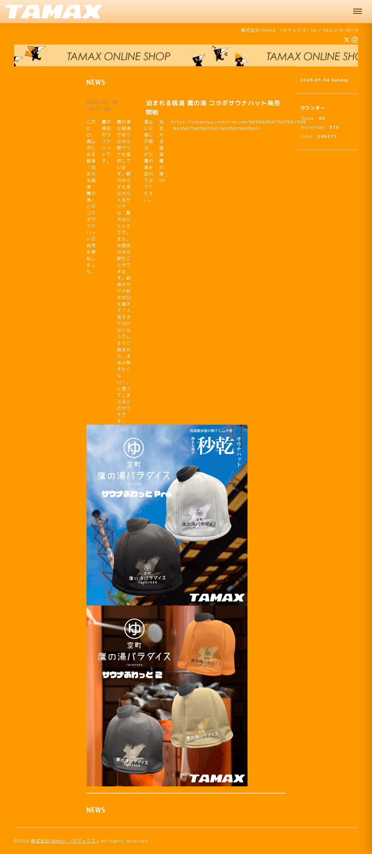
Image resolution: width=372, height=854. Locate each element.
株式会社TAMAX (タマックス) (64, 841)
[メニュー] (357, 11)
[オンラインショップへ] (186, 55)
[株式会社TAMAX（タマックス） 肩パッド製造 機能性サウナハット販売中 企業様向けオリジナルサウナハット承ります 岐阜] (54, 11)
